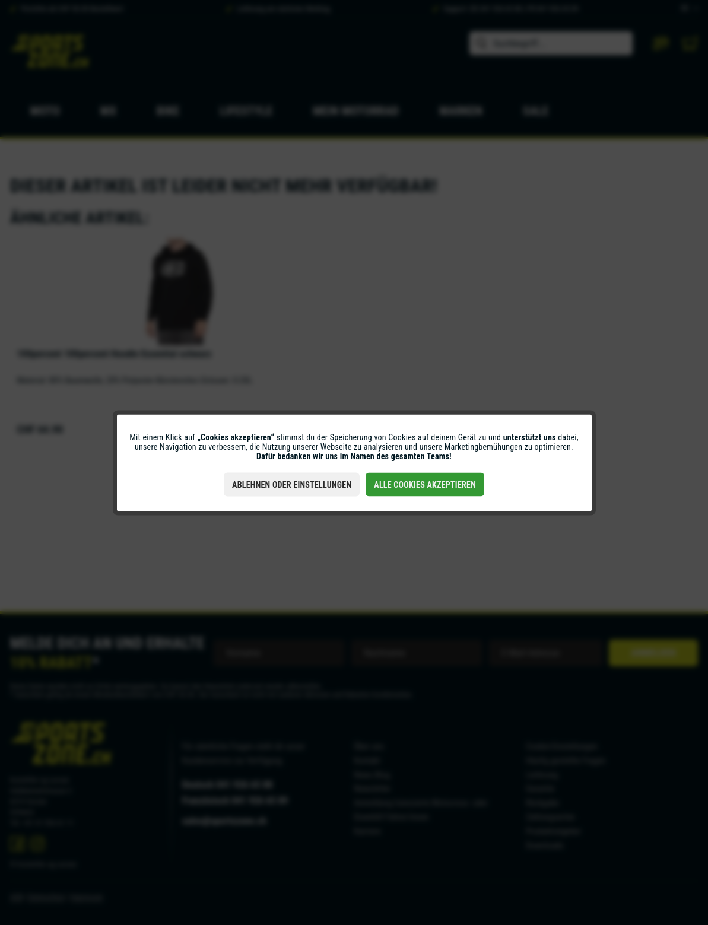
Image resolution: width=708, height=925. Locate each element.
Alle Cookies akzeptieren (425, 484)
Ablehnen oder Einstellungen (291, 484)
